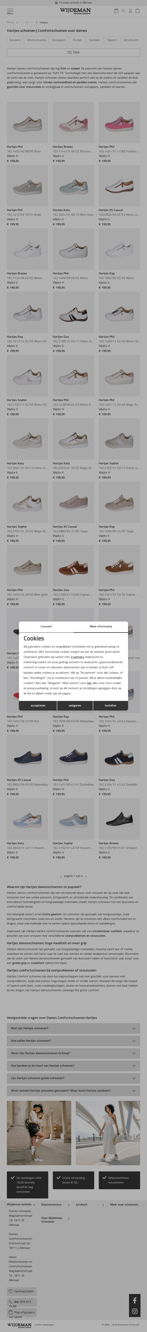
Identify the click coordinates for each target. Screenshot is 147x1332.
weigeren (75, 705)
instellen (110, 705)
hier (89, 683)
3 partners (77, 657)
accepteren (38, 705)
